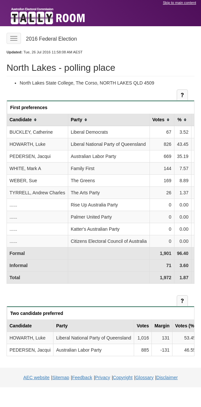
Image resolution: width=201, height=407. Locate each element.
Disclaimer (167, 377)
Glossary (144, 377)
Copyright (122, 377)
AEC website (36, 377)
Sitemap (60, 377)
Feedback (82, 377)
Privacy (102, 377)
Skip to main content (179, 3)
